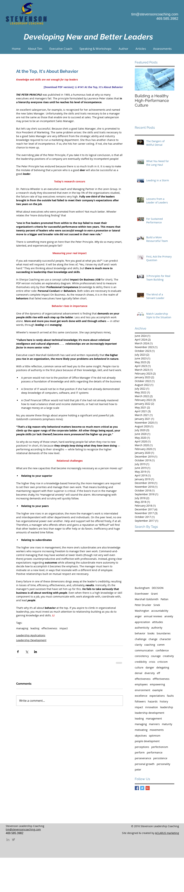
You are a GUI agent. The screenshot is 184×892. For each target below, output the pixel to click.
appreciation (142, 622)
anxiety (168, 616)
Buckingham (142, 588)
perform (140, 752)
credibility (141, 661)
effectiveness (49, 628)
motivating (141, 730)
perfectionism (159, 747)
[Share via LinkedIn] (35, 651)
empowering (157, 684)
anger (138, 616)
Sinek (156, 605)
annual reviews (153, 616)
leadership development (149, 712)
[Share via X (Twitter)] (26, 651)
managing (22, 628)
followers (140, 701)
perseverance (143, 758)
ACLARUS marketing (167, 833)
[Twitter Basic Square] (142, 788)
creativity (168, 656)
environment (142, 690)
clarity (138, 644)
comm (161, 644)
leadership (166, 707)
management (154, 718)
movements (157, 730)
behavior (140, 633)
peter (138, 769)
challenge (140, 639)
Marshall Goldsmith (146, 599)
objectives (141, 735)
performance (154, 752)
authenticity (142, 627)
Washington (142, 610)
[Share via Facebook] (18, 651)
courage (156, 656)
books (151, 633)
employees (141, 684)
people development (147, 741)
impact (63, 628)
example (157, 690)
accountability (159, 610)
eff (158, 673)
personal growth (145, 764)
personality (163, 764)
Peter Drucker (143, 605)
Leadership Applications (30, 635)
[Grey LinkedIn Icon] (8, 839)
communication (144, 650)
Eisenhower (142, 593)
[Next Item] (168, 79)
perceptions (142, 747)
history (164, 701)
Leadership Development (31, 640)
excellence (141, 695)
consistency (142, 656)
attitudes (157, 622)
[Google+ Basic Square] (148, 788)
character (165, 639)
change (153, 639)
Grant (154, 593)
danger (150, 667)
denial (138, 673)
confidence (162, 650)
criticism (162, 661)
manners (154, 724)
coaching (149, 644)
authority (156, 627)
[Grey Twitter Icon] (13, 839)
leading (34, 628)
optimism (154, 735)
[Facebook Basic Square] (137, 788)
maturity (167, 724)
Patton (164, 599)
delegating (162, 667)
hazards (153, 701)
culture (139, 667)
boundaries (164, 633)
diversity (149, 673)
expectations (157, 695)
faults (170, 695)
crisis (152, 661)
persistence (160, 758)
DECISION (158, 588)
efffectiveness (161, 679)
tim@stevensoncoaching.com (154, 14)
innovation (151, 707)
